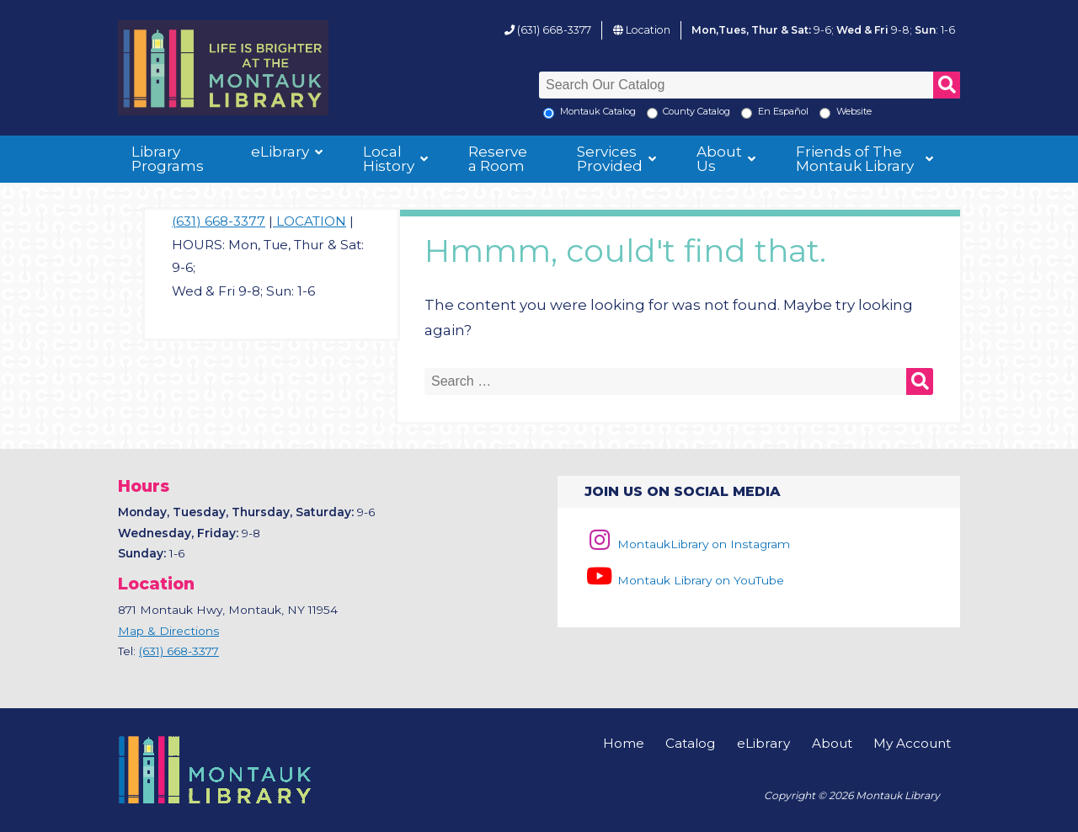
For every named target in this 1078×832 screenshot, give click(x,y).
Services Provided (610, 158)
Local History (388, 158)
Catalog (690, 743)
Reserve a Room (497, 158)
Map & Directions (168, 630)
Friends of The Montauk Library (855, 158)
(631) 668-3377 (554, 30)
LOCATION (309, 221)
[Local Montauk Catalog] (548, 113)
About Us (719, 158)
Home (623, 743)
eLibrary (280, 151)
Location (648, 30)
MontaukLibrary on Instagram (686, 544)
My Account (912, 743)
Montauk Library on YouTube (683, 580)
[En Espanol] (746, 113)
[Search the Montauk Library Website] (824, 113)
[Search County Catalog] (652, 113)
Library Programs (167, 158)
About (832, 743)
